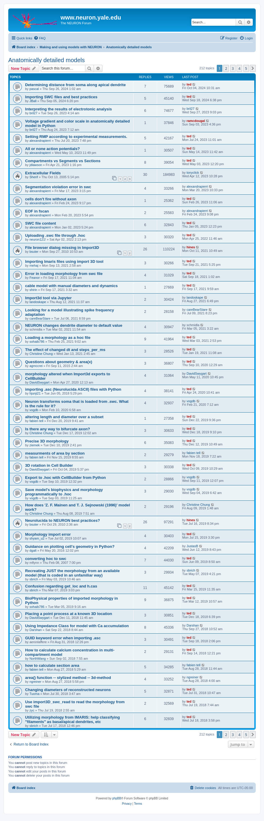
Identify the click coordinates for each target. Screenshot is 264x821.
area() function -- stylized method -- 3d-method (68, 677)
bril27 (34, 113)
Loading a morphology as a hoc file (57, 337)
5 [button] (246, 68)
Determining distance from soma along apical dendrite (75, 85)
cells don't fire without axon (50, 199)
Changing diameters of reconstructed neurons (68, 690)
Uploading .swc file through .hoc (55, 235)
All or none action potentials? (52, 149)
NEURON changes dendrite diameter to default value (73, 325)
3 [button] (233, 68)
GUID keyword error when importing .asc (63, 638)
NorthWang (38, 658)
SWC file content (40, 223)
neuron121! (38, 239)
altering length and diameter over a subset (64, 417)
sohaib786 (37, 341)
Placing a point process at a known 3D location (68, 613)
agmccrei (36, 366)
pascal (34, 89)
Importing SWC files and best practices (61, 97)
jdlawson (36, 165)
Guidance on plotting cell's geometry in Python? (70, 546)
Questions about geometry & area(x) (58, 362)
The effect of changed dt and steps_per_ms (65, 349)
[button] (253, 68)
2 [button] (226, 68)
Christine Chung (41, 353)
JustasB (192, 546)
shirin (33, 290)
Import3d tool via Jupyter (48, 298)
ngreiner (35, 681)
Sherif (34, 177)
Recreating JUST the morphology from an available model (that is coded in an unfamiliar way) (72, 573)
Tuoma (35, 694)
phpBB (116, 798)
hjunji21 (35, 393)
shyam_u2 (37, 538)
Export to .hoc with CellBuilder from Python (65, 477)
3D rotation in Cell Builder (49, 465)
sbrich (34, 579)
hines (191, 247)
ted (189, 84)
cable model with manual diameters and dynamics (71, 286)
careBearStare (40, 318)
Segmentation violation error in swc (58, 187)
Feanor (35, 277)
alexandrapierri (40, 140)
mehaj (34, 265)
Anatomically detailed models (46, 60)
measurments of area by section (55, 453)
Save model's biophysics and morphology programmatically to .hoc (64, 491)
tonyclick (193, 172)
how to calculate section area (52, 665)
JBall (33, 101)
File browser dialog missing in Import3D (62, 247)
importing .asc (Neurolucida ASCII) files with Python (73, 389)
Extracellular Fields (43, 173)
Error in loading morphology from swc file (63, 273)
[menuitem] (39, 38)
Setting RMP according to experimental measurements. (76, 136)
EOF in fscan (37, 211)
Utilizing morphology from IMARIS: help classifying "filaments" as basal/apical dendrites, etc (72, 719)
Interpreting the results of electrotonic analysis (68, 109)
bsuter (34, 251)
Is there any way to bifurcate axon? (57, 429)
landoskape (38, 302)
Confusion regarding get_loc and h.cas (61, 586)
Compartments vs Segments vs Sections (62, 161)
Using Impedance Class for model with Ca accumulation (77, 626)
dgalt (33, 550)
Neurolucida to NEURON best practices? (62, 520)
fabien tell (36, 421)
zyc (32, 710)
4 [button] (239, 68)
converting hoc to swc (45, 558)
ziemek (35, 445)
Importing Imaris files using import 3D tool (64, 261)
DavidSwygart (40, 382)
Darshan (36, 630)
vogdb (34, 410)
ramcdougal (196, 121)
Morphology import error (48, 534)
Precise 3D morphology (47, 441)
